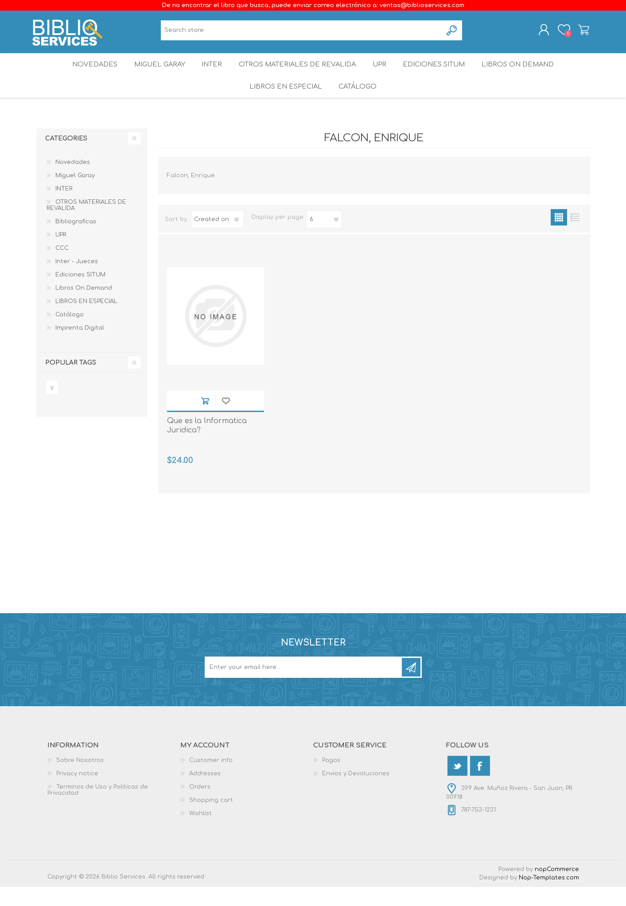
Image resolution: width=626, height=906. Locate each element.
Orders (199, 806)
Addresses (205, 792)
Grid (559, 236)
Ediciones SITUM (441, 73)
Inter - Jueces (76, 280)
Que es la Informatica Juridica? (207, 444)
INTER (210, 73)
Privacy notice (77, 792)
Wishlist (200, 832)
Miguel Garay (154, 73)
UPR (382, 73)
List (575, 236)
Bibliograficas (75, 240)
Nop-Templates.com (549, 897)
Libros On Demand (527, 73)
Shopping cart (580, 32)
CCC (62, 267)
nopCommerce (557, 888)
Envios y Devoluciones (355, 792)
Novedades (85, 73)
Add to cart (204, 420)
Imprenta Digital (79, 346)
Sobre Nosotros (80, 779)
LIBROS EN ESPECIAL (283, 101)
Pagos (331, 779)
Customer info (211, 779)
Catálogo (358, 101)
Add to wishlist (225, 420)
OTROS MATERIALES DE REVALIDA (297, 73)
